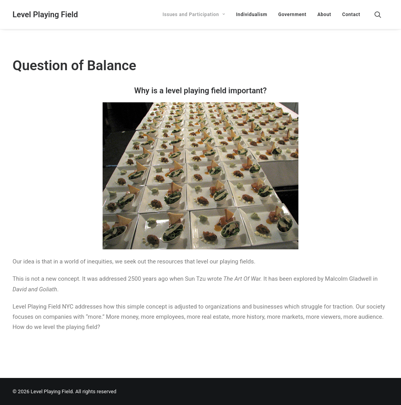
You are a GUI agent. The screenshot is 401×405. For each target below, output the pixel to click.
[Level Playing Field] (45, 14)
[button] (381, 14)
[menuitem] (194, 14)
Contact (351, 14)
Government (292, 14)
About (324, 14)
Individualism (251, 14)
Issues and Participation (194, 14)
